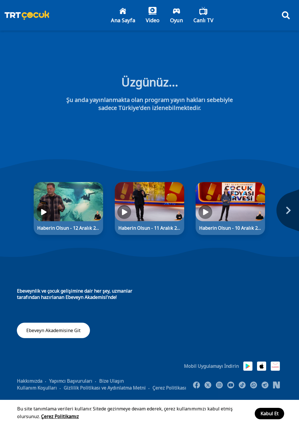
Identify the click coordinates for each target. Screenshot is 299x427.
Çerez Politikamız (60, 416)
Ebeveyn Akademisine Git (53, 331)
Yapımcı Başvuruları (70, 381)
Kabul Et (269, 413)
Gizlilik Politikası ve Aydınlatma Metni (105, 388)
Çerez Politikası (169, 388)
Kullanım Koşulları (37, 388)
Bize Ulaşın (111, 381)
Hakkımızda (29, 381)
